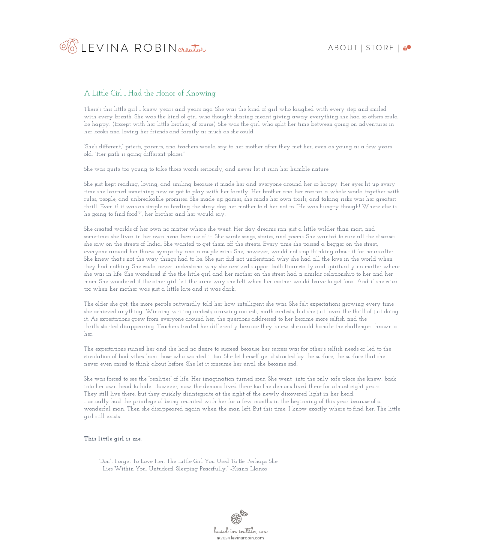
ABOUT (343, 47)
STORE (380, 47)
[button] (407, 48)
